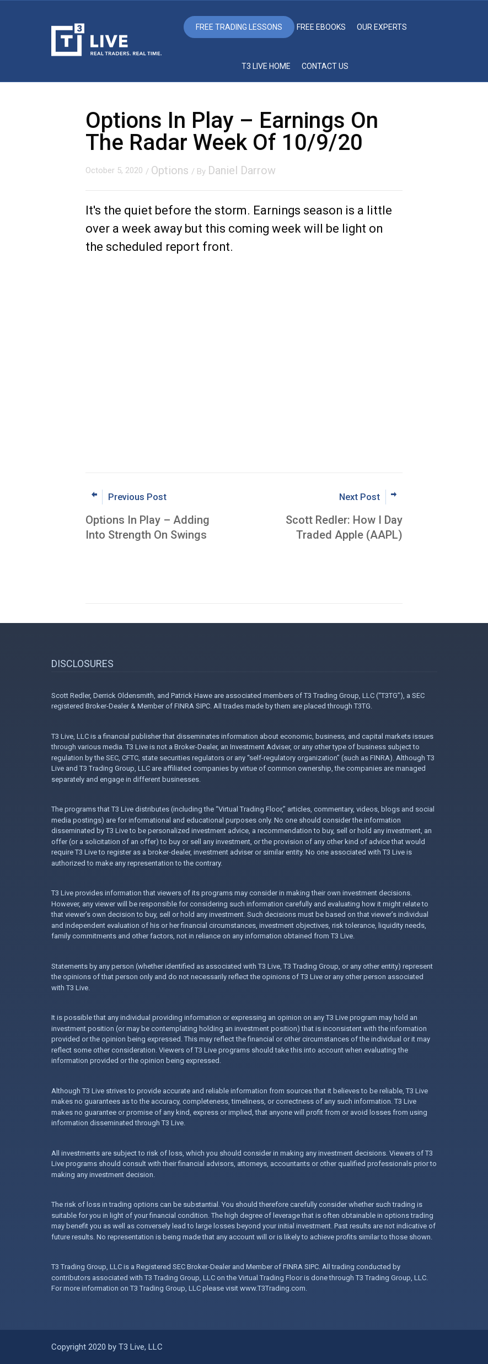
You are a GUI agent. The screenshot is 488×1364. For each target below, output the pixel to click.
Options (170, 170)
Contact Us (325, 66)
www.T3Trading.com (272, 1288)
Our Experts (382, 27)
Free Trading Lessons (239, 27)
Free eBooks (321, 27)
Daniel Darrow (242, 170)
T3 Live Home (266, 66)
